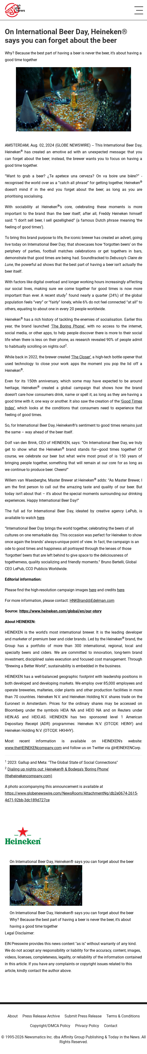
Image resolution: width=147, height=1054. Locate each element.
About (12, 1016)
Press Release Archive (41, 1016)
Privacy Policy (87, 1025)
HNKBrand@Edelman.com (92, 600)
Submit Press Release (83, 1016)
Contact (110, 1025)
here (40, 517)
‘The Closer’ (81, 357)
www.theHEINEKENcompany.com (33, 748)
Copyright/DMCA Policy (50, 1025)
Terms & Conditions (123, 1016)
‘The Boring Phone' (68, 326)
